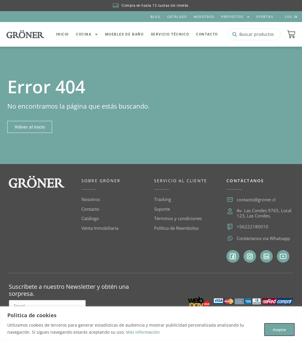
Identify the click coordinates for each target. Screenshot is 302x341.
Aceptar (278, 329)
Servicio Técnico (170, 34)
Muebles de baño (124, 34)
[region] (151, 324)
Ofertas (263, 17)
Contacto (207, 34)
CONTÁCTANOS (245, 180)
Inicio (62, 34)
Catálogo (165, 17)
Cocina (87, 34)
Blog (140, 17)
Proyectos (230, 16)
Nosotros (196, 17)
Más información (143, 332)
